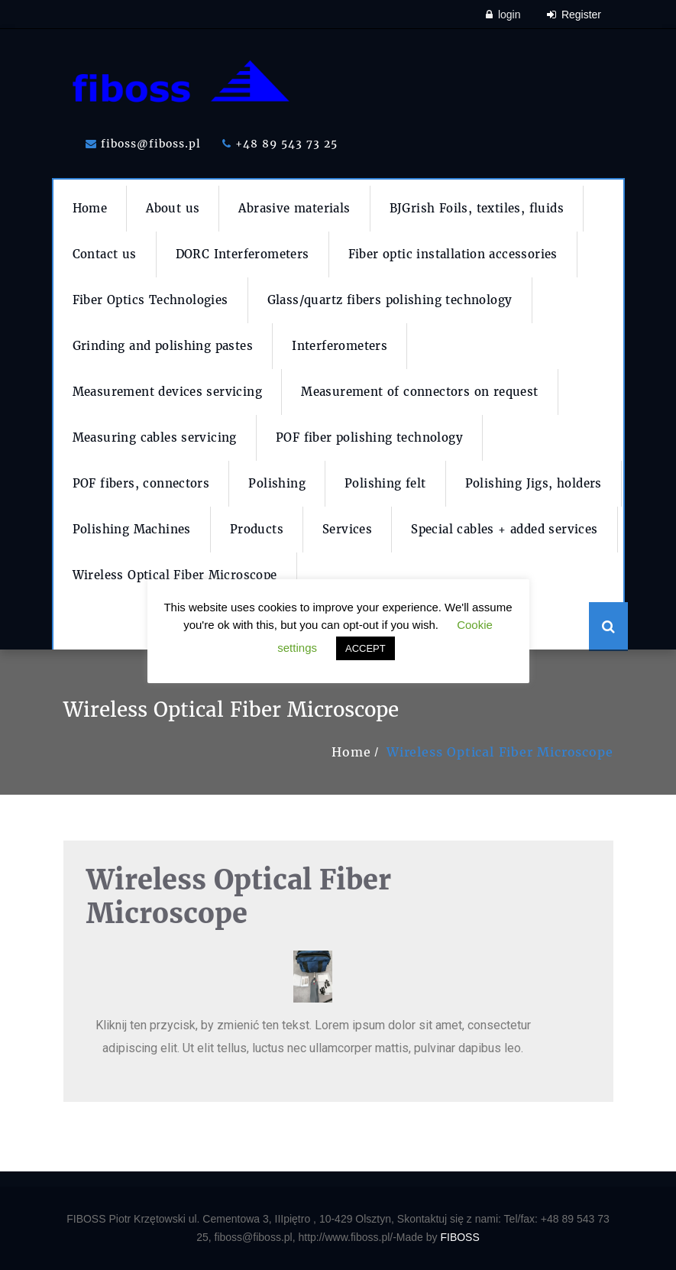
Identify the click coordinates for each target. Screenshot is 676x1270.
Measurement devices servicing (168, 391)
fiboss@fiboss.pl (143, 144)
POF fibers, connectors (141, 483)
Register (574, 14)
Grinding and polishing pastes (163, 346)
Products (256, 529)
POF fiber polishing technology (369, 437)
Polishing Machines (132, 529)
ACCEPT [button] (365, 648)
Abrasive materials (294, 208)
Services (347, 529)
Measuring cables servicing (155, 437)
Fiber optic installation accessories (453, 254)
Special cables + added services (504, 529)
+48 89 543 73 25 (280, 144)
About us (172, 208)
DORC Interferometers (242, 254)
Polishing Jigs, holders (533, 483)
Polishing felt (385, 483)
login (503, 14)
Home (90, 208)
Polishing (277, 483)
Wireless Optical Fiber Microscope (175, 575)
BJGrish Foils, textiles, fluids (477, 208)
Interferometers (339, 346)
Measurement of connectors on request (419, 391)
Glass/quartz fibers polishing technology (390, 300)
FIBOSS (459, 1237)
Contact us (105, 254)
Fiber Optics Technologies (150, 300)
